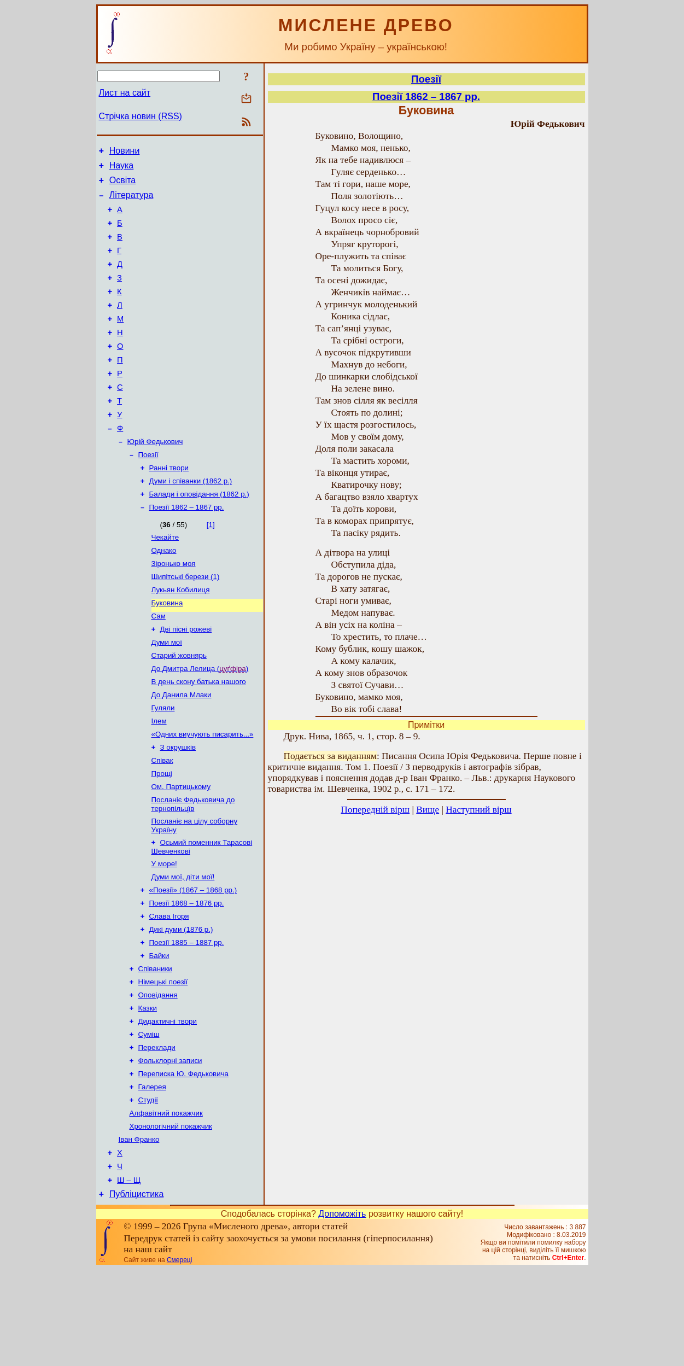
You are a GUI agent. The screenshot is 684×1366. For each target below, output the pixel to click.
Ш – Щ (129, 1275)
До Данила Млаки (181, 750)
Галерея (152, 1173)
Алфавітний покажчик (166, 1201)
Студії (148, 1187)
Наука (121, 168)
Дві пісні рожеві (186, 679)
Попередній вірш (375, 809)
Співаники (155, 1045)
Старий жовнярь (179, 707)
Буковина (167, 650)
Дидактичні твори (167, 1102)
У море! (164, 931)
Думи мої (166, 693)
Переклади (157, 1130)
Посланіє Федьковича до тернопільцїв (193, 868)
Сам (158, 665)
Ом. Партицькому (181, 849)
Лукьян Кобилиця (180, 636)
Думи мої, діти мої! (183, 945)
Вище (427, 809)
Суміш (149, 1116)
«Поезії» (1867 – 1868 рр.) (193, 959)
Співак (162, 821)
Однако (164, 593)
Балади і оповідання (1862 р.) (199, 534)
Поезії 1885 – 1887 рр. (186, 1016)
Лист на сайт (125, 92)
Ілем (159, 778)
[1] (211, 566)
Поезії (148, 491)
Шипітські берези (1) (185, 622)
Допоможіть (342, 1310)
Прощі (161, 835)
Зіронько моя (173, 608)
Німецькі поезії (163, 1059)
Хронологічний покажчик (171, 1215)
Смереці (179, 1357)
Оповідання (158, 1073)
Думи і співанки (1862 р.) (190, 520)
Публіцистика (136, 1290)
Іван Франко (139, 1229)
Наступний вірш (478, 809)
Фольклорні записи (170, 1144)
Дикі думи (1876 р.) (181, 1002)
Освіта (122, 185)
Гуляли (163, 764)
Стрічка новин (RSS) (140, 116)
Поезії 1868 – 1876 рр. (186, 974)
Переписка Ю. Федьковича (183, 1158)
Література (131, 201)
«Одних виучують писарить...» (202, 793)
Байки (159, 1030)
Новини (124, 152)
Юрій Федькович (155, 477)
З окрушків (178, 807)
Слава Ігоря (169, 988)
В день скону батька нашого (198, 736)
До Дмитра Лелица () (200, 721)
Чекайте (165, 579)
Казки (147, 1087)
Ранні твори (169, 505)
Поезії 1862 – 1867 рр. (186, 548)
